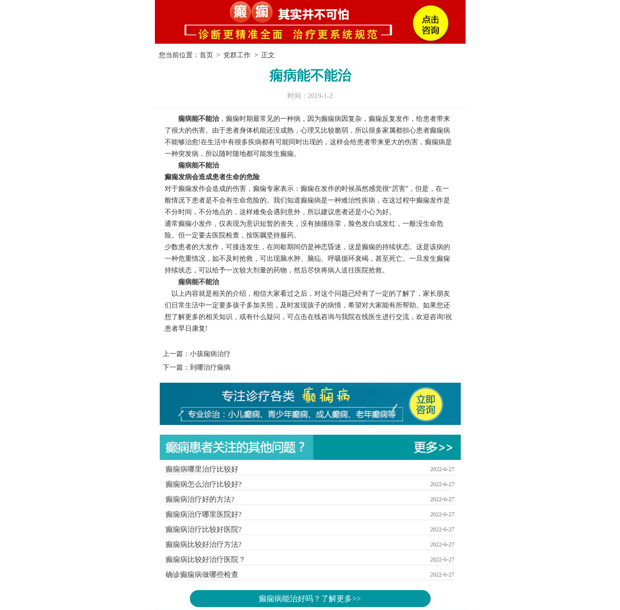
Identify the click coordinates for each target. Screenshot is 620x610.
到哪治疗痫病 (210, 367)
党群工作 (237, 55)
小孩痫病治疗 (210, 353)
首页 (206, 55)
